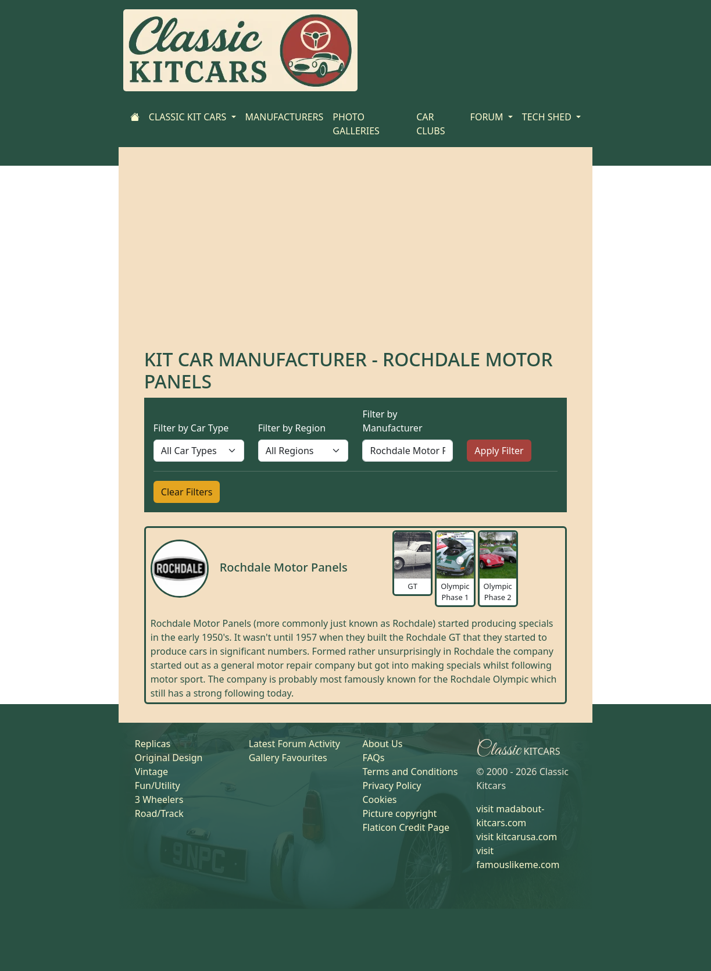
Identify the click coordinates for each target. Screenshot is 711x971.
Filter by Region (292, 428)
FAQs (373, 757)
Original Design (169, 757)
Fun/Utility (157, 785)
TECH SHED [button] (548, 116)
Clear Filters (187, 492)
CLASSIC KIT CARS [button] (189, 116)
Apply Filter (498, 450)
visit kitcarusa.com (516, 836)
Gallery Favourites (288, 757)
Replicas (152, 743)
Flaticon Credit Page (405, 827)
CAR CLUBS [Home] (430, 123)
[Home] (135, 116)
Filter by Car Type (190, 428)
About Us (382, 743)
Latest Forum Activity (294, 743)
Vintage (151, 771)
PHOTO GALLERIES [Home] (356, 123)
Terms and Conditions (410, 771)
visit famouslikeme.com (517, 857)
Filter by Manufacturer (392, 421)
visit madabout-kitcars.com (510, 815)
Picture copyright (399, 813)
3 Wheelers (159, 799)
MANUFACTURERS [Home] (284, 116)
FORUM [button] (488, 116)
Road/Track (159, 813)
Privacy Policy (391, 785)
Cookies (379, 799)
